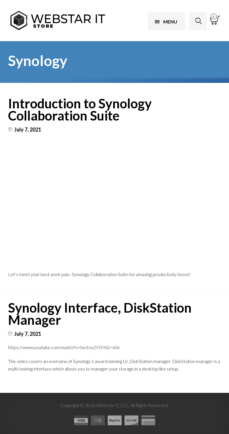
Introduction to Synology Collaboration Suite (80, 109)
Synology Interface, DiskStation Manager (100, 314)
